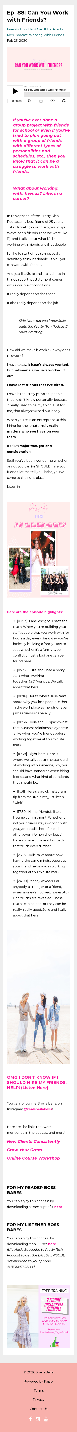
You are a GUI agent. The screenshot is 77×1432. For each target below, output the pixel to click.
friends (13, 29)
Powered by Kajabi (38, 1381)
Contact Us (38, 1409)
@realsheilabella (38, 1109)
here (58, 1207)
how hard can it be (36, 29)
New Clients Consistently (33, 1141)
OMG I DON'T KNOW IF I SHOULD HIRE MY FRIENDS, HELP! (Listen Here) (37, 1082)
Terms (39, 1390)
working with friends (46, 35)
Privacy (38, 1400)
